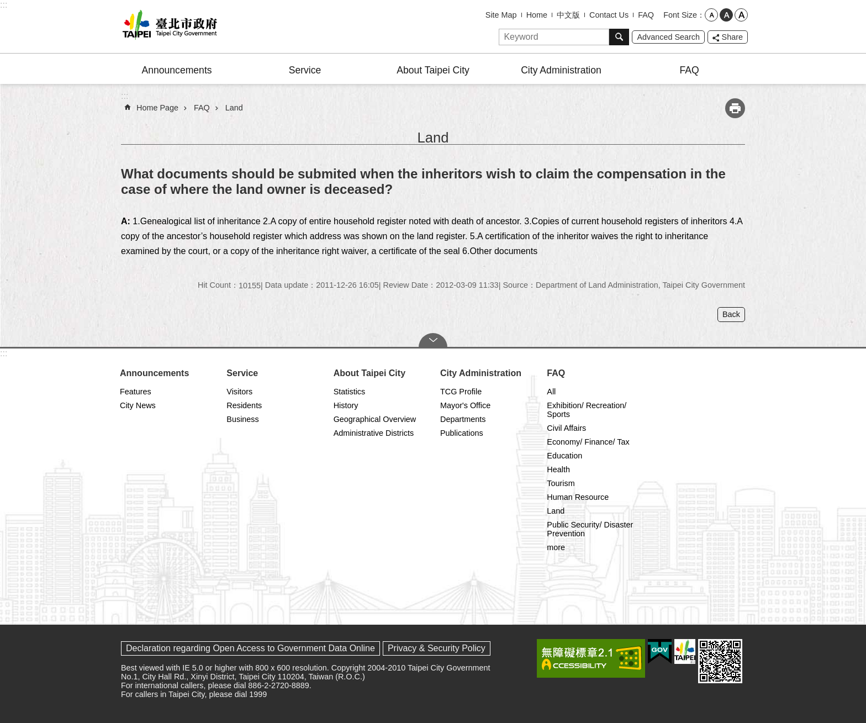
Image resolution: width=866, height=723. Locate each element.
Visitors (239, 391)
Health (558, 469)
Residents (244, 405)
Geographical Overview (375, 419)
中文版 (568, 15)
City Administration (561, 70)
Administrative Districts (374, 433)
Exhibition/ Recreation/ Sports (586, 410)
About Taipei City (433, 70)
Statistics (350, 391)
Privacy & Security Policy (436, 648)
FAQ (646, 15)
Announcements (176, 70)
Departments (462, 419)
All (551, 391)
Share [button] (732, 37)
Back (731, 314)
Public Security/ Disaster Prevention (590, 529)
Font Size (680, 14)
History (346, 405)
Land (234, 107)
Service (305, 70)
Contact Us (609, 15)
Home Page (157, 107)
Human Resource (578, 497)
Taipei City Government (168, 26)
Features (135, 391)
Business (242, 419)
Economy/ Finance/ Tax (588, 441)
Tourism (560, 483)
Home (536, 15)
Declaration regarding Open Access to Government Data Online (250, 648)
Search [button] (619, 37)
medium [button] (726, 15)
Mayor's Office (465, 405)
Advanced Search (668, 37)
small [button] (711, 15)
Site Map (501, 15)
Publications (461, 433)
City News (138, 405)
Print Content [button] (735, 108)
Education (564, 455)
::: (3, 4)
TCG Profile (461, 391)
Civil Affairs (566, 428)
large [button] (741, 15)
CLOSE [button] (433, 340)
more (556, 547)
